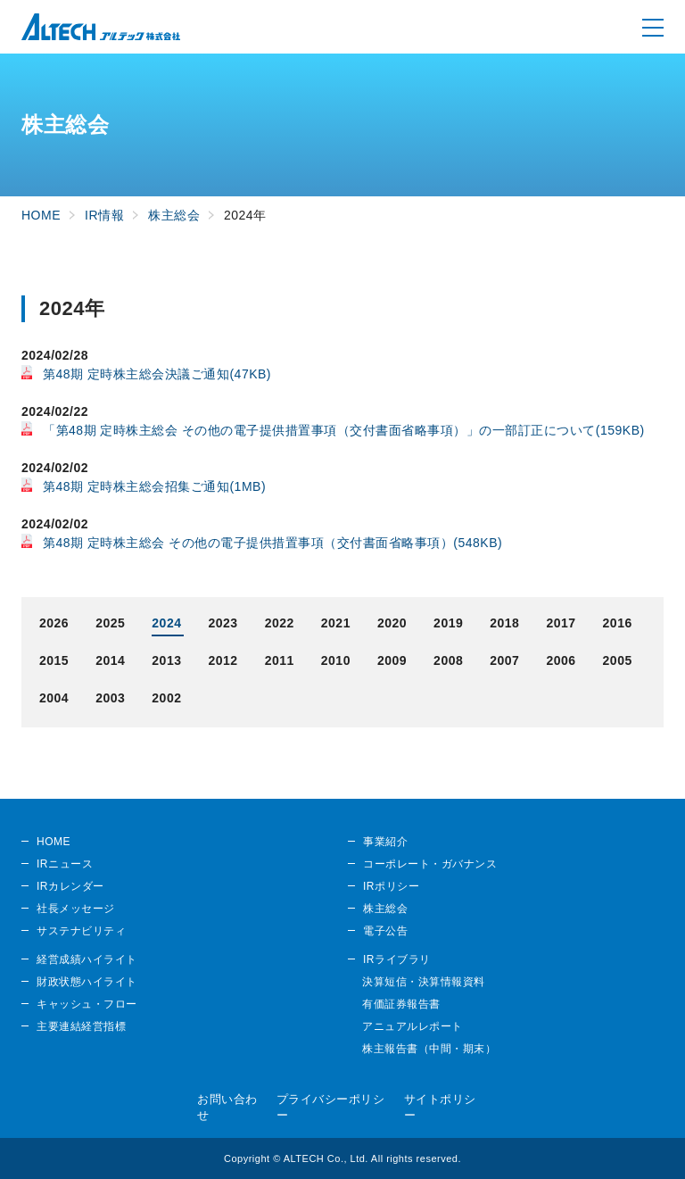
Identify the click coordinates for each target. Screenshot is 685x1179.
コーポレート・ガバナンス (430, 864)
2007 (504, 660)
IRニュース (65, 864)
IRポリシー (391, 886)
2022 (279, 623)
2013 (166, 660)
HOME (53, 841)
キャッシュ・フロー (87, 1004)
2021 (336, 623)
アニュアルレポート (412, 1026)
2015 (54, 660)
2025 (110, 623)
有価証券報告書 (401, 1004)
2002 (166, 698)
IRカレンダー (70, 886)
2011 (279, 660)
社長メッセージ (76, 908)
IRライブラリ (397, 959)
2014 (110, 660)
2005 (617, 660)
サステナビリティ (81, 931)
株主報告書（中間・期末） (429, 1048)
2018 (504, 623)
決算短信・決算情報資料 (423, 982)
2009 (392, 660)
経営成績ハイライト (87, 959)
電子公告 (385, 931)
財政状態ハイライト (87, 982)
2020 (392, 623)
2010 (336, 660)
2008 (448, 660)
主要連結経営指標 (81, 1026)
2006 (560, 660)
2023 (222, 623)
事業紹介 (385, 841)
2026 (54, 623)
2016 (617, 623)
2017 (560, 623)
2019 (448, 623)
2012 (222, 660)
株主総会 (385, 908)
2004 (54, 698)
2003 (110, 698)
